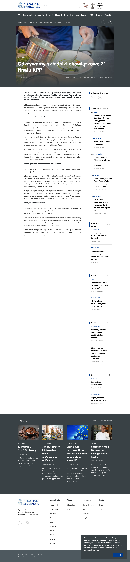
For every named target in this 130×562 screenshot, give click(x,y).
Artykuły (32, 22)
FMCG (91, 15)
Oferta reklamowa (88, 505)
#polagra (94, 77)
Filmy (68, 509)
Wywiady (75, 15)
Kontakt (108, 15)
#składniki (108, 77)
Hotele (66, 15)
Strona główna (23, 22)
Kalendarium (71, 505)
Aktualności (97, 138)
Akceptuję (118, 555)
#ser (101, 77)
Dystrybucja (86, 513)
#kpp (80, 77)
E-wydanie (86, 518)
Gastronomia (27, 15)
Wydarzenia (39, 15)
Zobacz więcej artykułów (102, 421)
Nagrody (85, 509)
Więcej (109, 108)
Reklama (99, 15)
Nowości (49, 15)
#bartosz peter (71, 77)
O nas (101, 505)
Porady (95, 112)
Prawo (83, 15)
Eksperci (58, 15)
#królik (86, 77)
